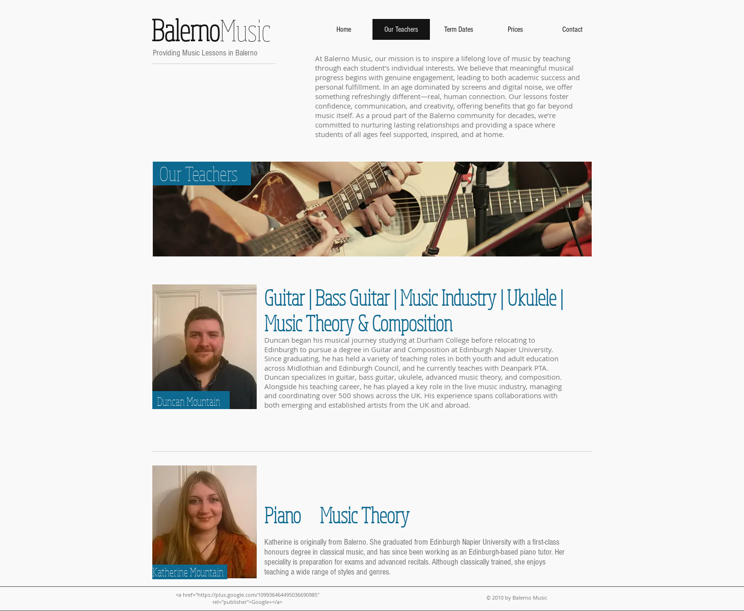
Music (208, 29)
